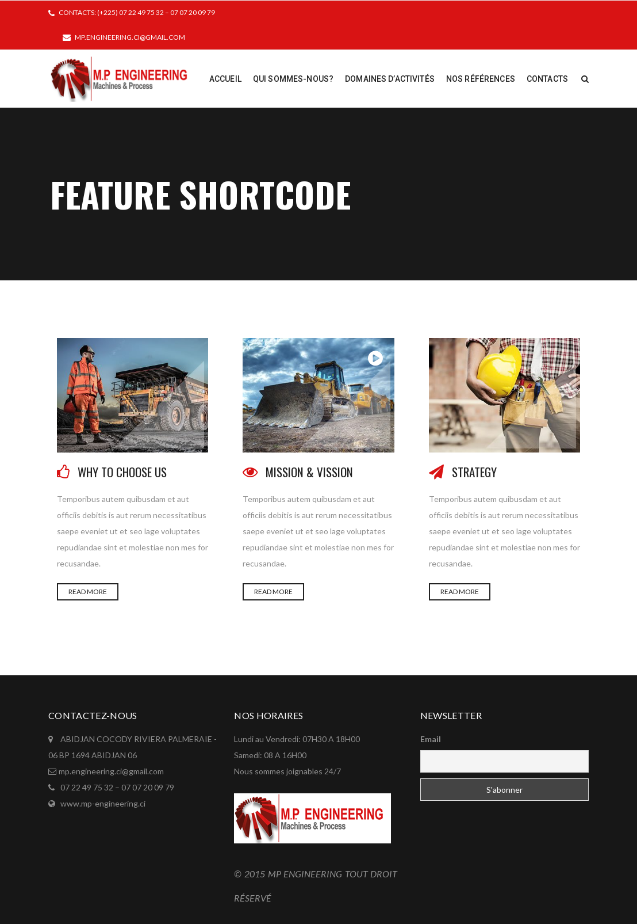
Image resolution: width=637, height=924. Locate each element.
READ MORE (87, 591)
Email (430, 739)
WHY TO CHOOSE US (122, 472)
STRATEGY (474, 472)
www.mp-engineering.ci (102, 803)
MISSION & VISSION (309, 472)
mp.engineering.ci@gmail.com (130, 37)
